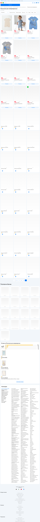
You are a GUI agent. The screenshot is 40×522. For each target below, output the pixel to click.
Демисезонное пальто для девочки (24, 389)
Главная (1, 7)
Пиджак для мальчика (23, 460)
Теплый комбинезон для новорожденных (15, 440)
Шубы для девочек (23, 393)
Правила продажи (20, 496)
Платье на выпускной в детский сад (16, 426)
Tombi (31, 399)
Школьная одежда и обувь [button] (5, 388)
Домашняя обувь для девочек (24, 427)
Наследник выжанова (33, 421)
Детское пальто (23, 458)
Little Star (31, 445)
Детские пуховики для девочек (25, 398)
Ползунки (22, 437)
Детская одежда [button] (3, 397)
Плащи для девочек (23, 449)
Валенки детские (23, 482)
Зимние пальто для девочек (15, 475)
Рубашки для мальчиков (15, 460)
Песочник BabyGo (4, 377)
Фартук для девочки (14, 403)
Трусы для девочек (32, 457)
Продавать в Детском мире (20, 494)
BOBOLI (31, 452)
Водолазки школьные (14, 420)
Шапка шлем (31, 470)
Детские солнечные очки (33, 477)
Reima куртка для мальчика (15, 472)
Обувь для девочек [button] (4, 395)
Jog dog (22, 479)
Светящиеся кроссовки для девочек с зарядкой (24, 426)
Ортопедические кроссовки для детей (34, 393)
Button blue (31, 425)
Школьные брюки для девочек (15, 404)
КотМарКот (31, 453)
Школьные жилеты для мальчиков (14, 408)
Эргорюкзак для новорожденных (14, 432)
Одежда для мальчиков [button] (4, 391)
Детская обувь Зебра (32, 389)
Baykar (31, 446)
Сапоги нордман (23, 469)
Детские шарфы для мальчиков (34, 475)
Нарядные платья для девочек (15, 473)
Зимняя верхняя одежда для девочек (24, 402)
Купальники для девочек (33, 454)
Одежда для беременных (24, 430)
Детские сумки (32, 473)
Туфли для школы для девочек (15, 405)
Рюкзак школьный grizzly (15, 390)
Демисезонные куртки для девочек (24, 397)
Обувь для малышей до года (15, 441)
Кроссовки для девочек (24, 424)
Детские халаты (32, 459)
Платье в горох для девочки (24, 419)
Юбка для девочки (14, 476)
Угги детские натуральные (24, 481)
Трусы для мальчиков (32, 460)
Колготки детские (32, 455)
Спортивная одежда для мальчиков (14, 452)
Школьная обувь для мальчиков (15, 406)
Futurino (31, 429)
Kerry (30, 424)
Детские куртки (23, 436)
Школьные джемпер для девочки (15, 414)
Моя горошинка (14, 447)
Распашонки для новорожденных (14, 429)
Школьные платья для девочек (15, 398)
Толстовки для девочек (14, 477)
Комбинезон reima (23, 435)
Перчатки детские (32, 472)
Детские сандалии (32, 394)
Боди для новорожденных (15, 427)
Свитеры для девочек (23, 395)
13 (23, 280)
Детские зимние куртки (24, 457)
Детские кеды (32, 411)
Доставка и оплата (20, 493)
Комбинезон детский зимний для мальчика (15, 462)
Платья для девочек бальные (15, 480)
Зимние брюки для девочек (24, 420)
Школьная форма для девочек (15, 389)
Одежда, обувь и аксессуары (8, 7)
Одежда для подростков (24, 442)
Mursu (31, 409)
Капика (31, 422)
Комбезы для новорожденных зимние (15, 434)
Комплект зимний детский (24, 455)
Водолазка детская (23, 452)
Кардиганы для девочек (14, 481)
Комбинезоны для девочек (24, 399)
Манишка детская (32, 478)
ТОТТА (31, 451)
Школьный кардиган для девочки (15, 411)
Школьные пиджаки (14, 421)
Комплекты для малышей (15, 450)
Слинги (22, 431)
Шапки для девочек (32, 471)
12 (21, 280)
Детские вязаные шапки (33, 476)
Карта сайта (20, 503)
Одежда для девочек (23, 391)
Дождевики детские (23, 453)
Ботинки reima (32, 397)
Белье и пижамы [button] (3, 401)
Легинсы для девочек (23, 392)
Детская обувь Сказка (33, 388)
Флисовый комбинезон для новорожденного (15, 444)
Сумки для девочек (32, 480)
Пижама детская (32, 458)
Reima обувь (31, 395)
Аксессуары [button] (3, 402)
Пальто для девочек (23, 401)
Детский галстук (32, 474)
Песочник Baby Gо (4, 367)
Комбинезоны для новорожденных (14, 430)
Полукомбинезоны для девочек (25, 417)
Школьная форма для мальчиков (16, 391)
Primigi (31, 391)
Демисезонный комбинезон (24, 433)
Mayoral (31, 423)
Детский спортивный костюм (24, 438)
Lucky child (31, 447)
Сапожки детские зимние (33, 390)
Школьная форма (14, 388)
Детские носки (32, 456)
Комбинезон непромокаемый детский (24, 440)
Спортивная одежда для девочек (25, 400)
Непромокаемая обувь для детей (34, 408)
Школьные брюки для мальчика (16, 392)
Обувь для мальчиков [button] (4, 394)
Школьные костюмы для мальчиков (15, 409)
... (15, 280)
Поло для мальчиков (14, 461)
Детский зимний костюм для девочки (24, 406)
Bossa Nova (31, 434)
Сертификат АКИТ (20, 501)
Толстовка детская (23, 450)
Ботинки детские (32, 406)
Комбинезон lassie (23, 441)
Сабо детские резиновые (33, 407)
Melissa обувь (32, 405)
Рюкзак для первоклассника (33, 469)
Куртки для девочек (23, 416)
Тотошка (31, 431)
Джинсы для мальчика (14, 471)
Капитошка (31, 448)
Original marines (32, 426)
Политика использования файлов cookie (20, 500)
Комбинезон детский (23, 432)
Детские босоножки (32, 398)
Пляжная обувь (32, 410)
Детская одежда (15, 7)
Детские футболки (23, 443)
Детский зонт (32, 481)
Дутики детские (32, 403)
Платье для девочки (14, 474)
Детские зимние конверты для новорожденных (15, 438)
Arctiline (31, 450)
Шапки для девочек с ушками (34, 479)
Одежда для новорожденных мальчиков (15, 442)
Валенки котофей (32, 396)
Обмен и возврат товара (20, 495)
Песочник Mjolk (4, 357)
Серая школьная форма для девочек (15, 401)
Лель (30, 435)
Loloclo (31, 432)
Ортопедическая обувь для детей (24, 468)
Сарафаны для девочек (14, 402)
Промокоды (20, 497)
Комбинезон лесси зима (24, 447)
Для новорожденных (23, 7)
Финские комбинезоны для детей (24, 446)
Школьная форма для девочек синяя (15, 397)
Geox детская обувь (23, 480)
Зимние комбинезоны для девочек (15, 479)
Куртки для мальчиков (14, 451)
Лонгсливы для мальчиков (15, 470)
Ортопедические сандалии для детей (34, 402)
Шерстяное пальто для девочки (25, 418)
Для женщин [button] (3, 396)
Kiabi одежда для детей (33, 449)
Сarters (31, 433)
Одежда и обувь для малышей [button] (4, 390)
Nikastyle (31, 428)
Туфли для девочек (23, 423)
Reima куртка (22, 448)
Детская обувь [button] (3, 398)
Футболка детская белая (24, 459)
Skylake (12, 412)
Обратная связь (20, 502)
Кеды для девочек (23, 428)
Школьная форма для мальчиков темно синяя (16, 415)
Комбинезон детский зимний (24, 434)
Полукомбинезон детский (24, 444)
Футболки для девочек (14, 482)
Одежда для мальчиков (14, 469)
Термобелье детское (23, 456)
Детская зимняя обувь (33, 404)
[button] (10, 5)
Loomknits (31, 427)
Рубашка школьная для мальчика (16, 399)
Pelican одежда (32, 430)
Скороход (31, 400)
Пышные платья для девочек (24, 390)
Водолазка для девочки (24, 421)
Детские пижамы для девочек (24, 394)
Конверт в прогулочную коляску (15, 435)
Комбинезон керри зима (24, 454)
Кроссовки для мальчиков (24, 422)
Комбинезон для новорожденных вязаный (15, 446)
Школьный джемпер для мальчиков (15, 419)
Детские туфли (23, 429)
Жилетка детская (23, 451)
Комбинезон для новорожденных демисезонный (16, 448)
